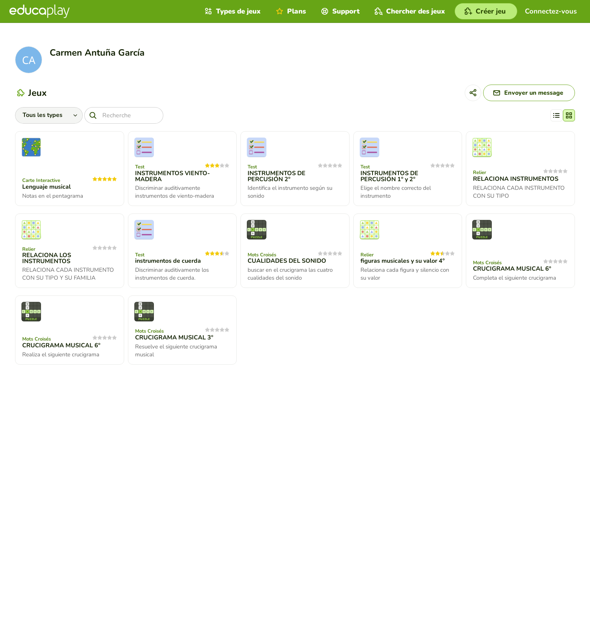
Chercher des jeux (409, 11)
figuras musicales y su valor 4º (402, 261)
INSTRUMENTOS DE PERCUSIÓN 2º (277, 176)
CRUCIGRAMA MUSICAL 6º (512, 269)
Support (339, 11)
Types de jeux (232, 11)
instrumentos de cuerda (168, 261)
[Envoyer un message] (529, 93)
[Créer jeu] (486, 11)
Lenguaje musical (46, 187)
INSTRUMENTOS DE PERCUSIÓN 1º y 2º (389, 176)
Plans (290, 11)
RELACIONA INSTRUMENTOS (515, 179)
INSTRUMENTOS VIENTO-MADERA (172, 176)
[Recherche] (123, 115)
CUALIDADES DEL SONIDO (287, 261)
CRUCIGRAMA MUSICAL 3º (174, 338)
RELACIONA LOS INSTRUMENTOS (46, 258)
